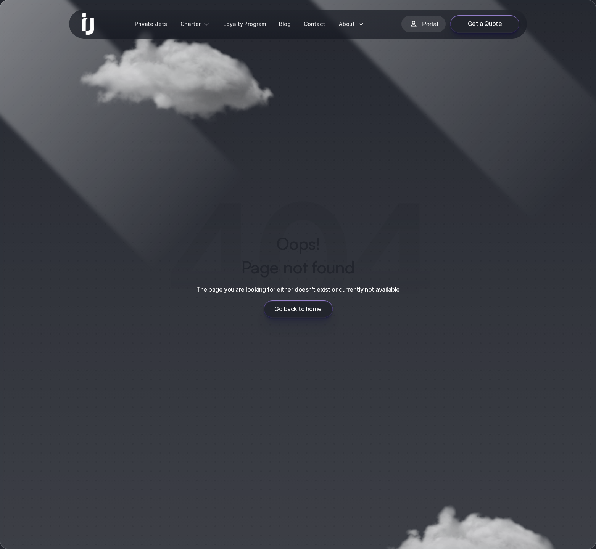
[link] (88, 24)
